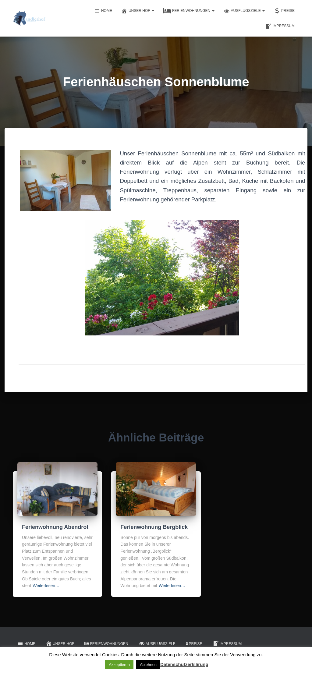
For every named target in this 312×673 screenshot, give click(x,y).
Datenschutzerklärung (184, 664)
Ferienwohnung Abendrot (55, 527)
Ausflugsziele (244, 11)
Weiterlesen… (46, 585)
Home (103, 11)
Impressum (280, 26)
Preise (284, 11)
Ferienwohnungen (188, 11)
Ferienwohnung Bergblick (154, 527)
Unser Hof (137, 11)
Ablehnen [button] (148, 664)
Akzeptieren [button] (119, 664)
